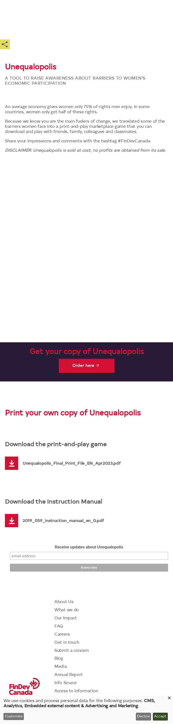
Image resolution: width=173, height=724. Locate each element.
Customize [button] (13, 716)
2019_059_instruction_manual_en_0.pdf (63, 521)
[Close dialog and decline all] (169, 699)
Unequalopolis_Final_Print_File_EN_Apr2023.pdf (72, 463)
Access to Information (76, 691)
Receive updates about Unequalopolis (89, 547)
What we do (66, 610)
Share (5, 44)
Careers (62, 634)
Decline (143, 716)
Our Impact (65, 618)
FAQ (58, 626)
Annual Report (68, 675)
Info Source (65, 683)
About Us (64, 602)
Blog (58, 659)
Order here (86, 365)
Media (60, 667)
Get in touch (66, 643)
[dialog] (86, 710)
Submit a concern (71, 651)
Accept (160, 716)
